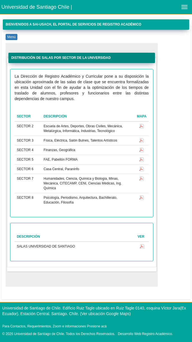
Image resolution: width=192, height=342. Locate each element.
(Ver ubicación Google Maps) (105, 313)
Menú (11, 37)
